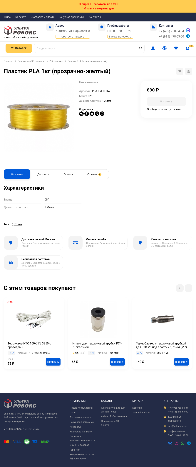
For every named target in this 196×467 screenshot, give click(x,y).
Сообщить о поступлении (164, 109)
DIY (90, 96)
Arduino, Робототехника (114, 416)
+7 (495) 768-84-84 (171, 31)
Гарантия (75, 449)
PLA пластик (56, 61)
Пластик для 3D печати (30, 61)
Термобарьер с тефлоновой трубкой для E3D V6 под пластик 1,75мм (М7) (161, 345)
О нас (7, 17)
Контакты (95, 17)
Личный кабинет (141, 412)
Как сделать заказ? (81, 431)
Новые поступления (81, 407)
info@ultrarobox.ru (120, 36)
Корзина (137, 407)
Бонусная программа (72, 17)
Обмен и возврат (79, 445)
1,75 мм (17, 224)
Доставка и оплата (43, 17)
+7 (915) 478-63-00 (171, 36)
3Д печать (21, 17)
